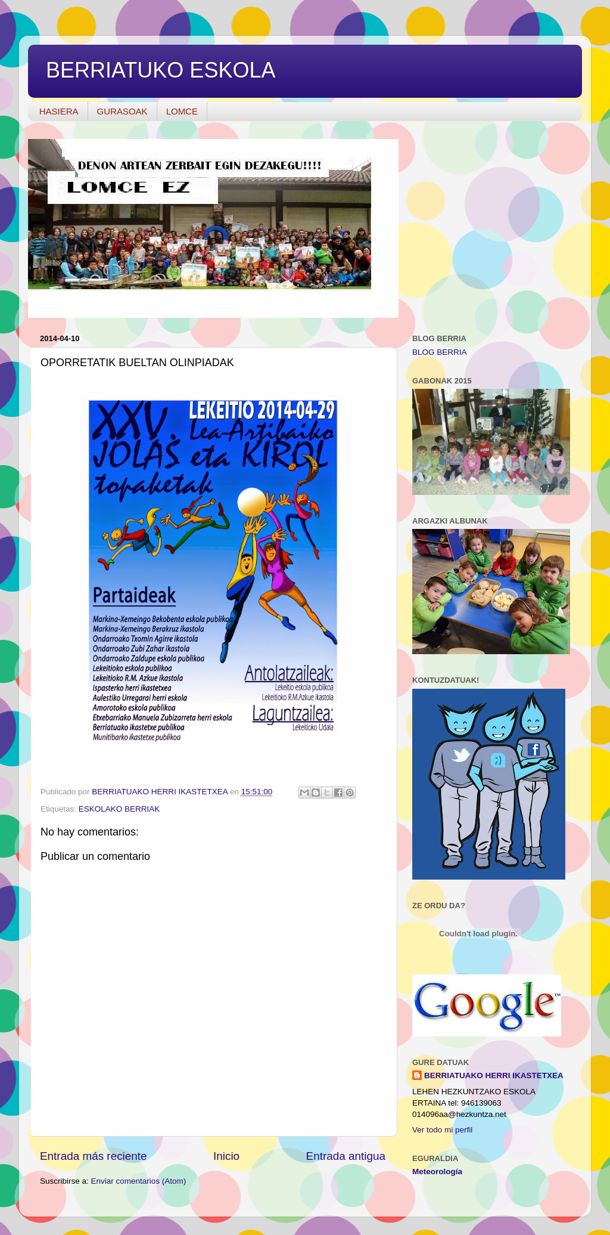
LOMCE (182, 111)
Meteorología (437, 1171)
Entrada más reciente (93, 1156)
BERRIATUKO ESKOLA (160, 70)
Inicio (226, 1156)
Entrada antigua (345, 1156)
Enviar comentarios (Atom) (138, 1181)
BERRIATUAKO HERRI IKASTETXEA (494, 1075)
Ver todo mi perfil (442, 1129)
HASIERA (59, 111)
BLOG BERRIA (439, 352)
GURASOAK (122, 111)
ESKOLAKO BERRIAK (119, 808)
